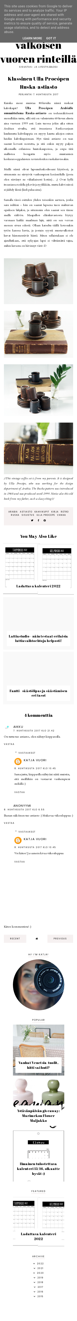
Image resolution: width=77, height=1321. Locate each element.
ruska (15, 515)
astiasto (26, 511)
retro (65, 511)
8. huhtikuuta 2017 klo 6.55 (24, 809)
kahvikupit (41, 511)
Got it (51, 38)
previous (60, 938)
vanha (61, 515)
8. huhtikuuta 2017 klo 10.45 (35, 768)
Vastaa (9, 744)
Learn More (32, 38)
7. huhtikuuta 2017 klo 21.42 (34, 730)
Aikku (18, 727)
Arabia (13, 511)
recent (15, 938)
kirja (55, 511)
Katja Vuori (35, 760)
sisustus (28, 515)
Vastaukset (27, 752)
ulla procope (46, 515)
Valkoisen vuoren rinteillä (38, 52)
